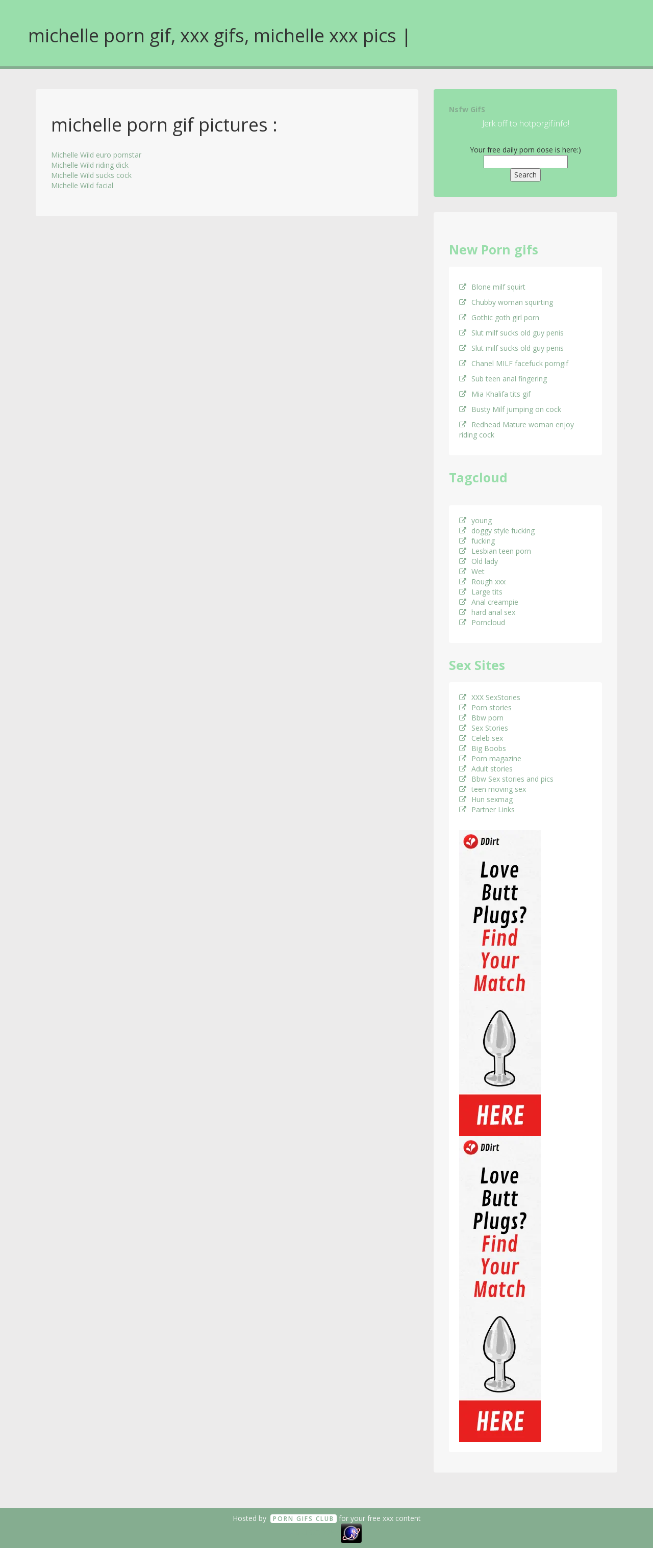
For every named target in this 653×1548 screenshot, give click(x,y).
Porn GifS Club (303, 1518)
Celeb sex (481, 738)
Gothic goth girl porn (499, 317)
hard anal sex (487, 612)
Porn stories (485, 707)
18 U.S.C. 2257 (315, 1532)
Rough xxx (482, 581)
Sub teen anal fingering (503, 378)
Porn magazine (490, 758)
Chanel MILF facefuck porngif (513, 363)
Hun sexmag (486, 799)
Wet (472, 571)
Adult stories (486, 768)
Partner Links (487, 809)
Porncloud (482, 622)
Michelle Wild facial (82, 185)
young (475, 520)
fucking (477, 541)
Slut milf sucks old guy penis (511, 333)
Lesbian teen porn (495, 551)
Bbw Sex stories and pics (506, 779)
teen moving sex (492, 789)
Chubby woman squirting (506, 302)
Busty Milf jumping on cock (510, 409)
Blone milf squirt (492, 287)
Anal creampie (488, 602)
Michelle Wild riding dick (90, 165)
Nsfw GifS (467, 109)
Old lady (478, 561)
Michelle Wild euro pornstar (96, 155)
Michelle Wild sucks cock (91, 175)
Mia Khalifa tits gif (495, 394)
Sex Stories (483, 728)
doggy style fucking (497, 530)
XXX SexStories (489, 697)
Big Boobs (482, 748)
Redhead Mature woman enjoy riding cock (516, 430)
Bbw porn (481, 718)
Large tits (481, 592)
